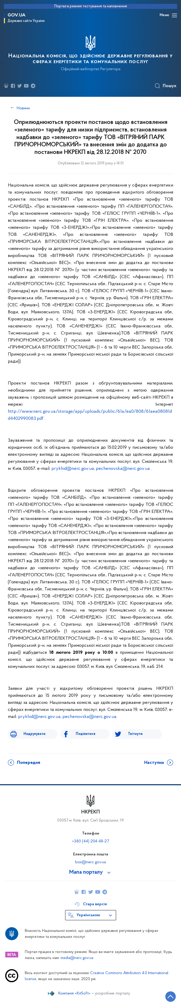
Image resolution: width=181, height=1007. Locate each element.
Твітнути (135, 734)
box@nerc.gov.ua (90, 862)
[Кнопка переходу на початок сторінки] (170, 996)
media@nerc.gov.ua (77, 958)
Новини (23, 108)
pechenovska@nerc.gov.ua (123, 468)
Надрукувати (34, 734)
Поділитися (85, 734)
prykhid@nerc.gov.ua (72, 468)
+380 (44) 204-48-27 (90, 841)
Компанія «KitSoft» (74, 993)
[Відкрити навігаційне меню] (174, 15)
